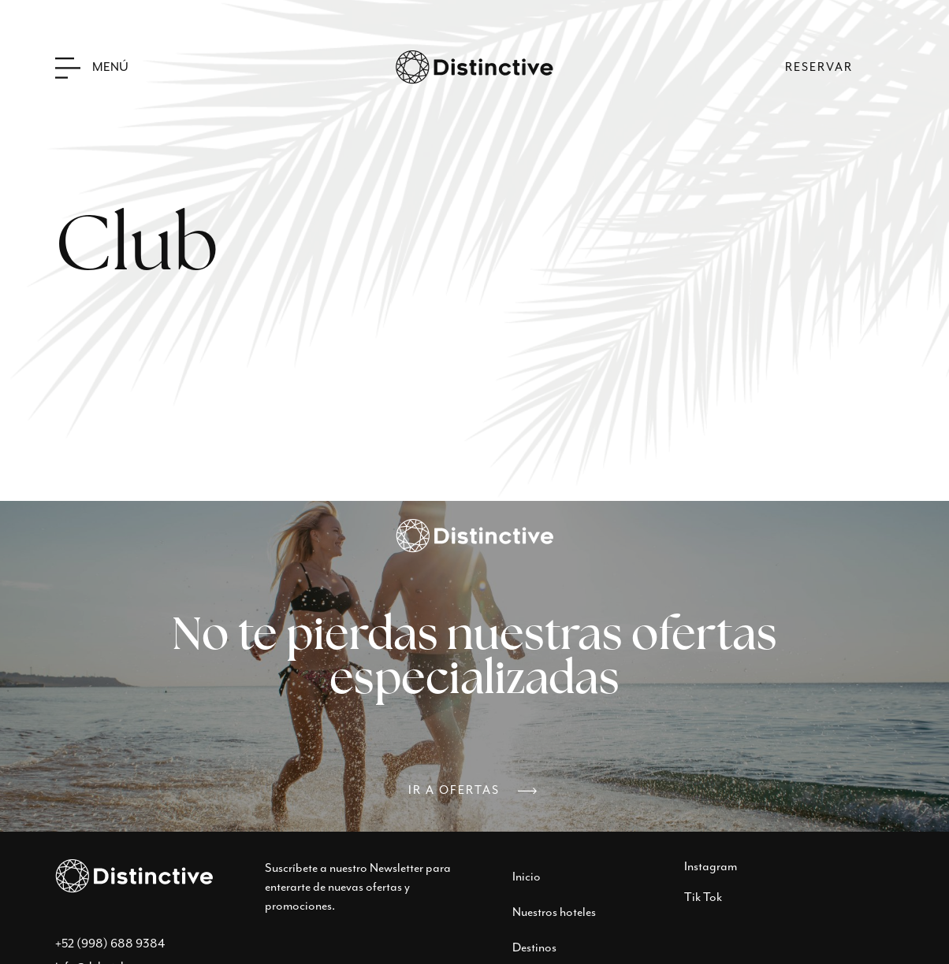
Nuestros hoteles (554, 912)
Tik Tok (703, 897)
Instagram (710, 866)
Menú (110, 67)
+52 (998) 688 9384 (110, 943)
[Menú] (67, 67)
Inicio (526, 876)
